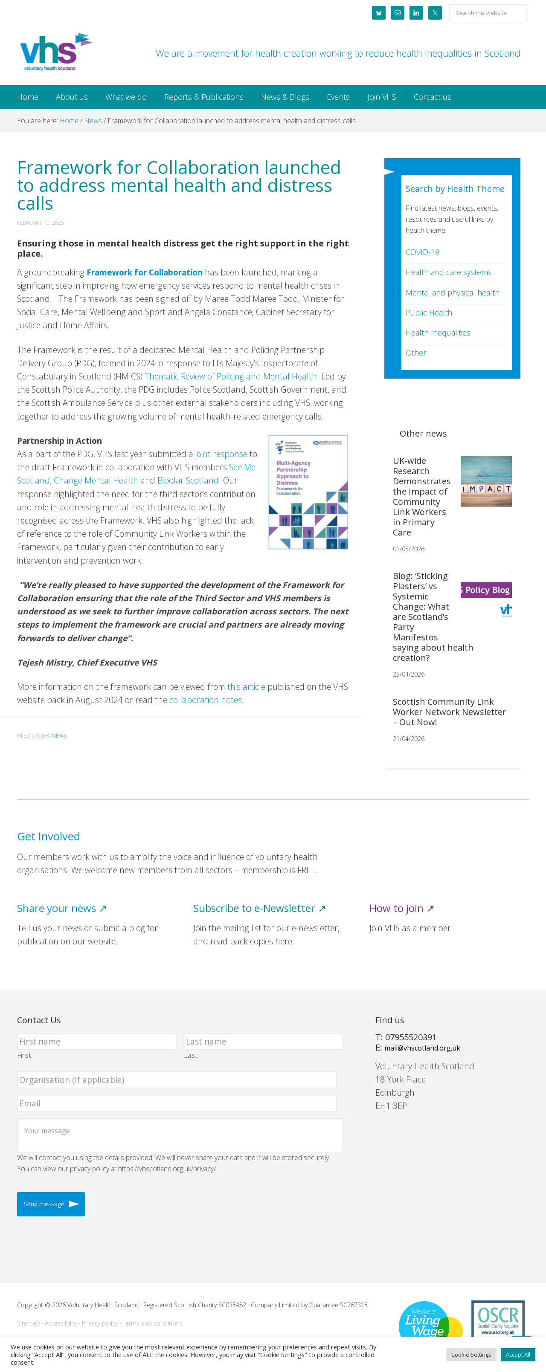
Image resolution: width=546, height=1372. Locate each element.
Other (416, 352)
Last (191, 1055)
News (59, 735)
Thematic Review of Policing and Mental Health (229, 376)
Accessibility (61, 1323)
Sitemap (28, 1323)
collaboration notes (205, 700)
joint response (221, 454)
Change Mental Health (96, 480)
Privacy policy (100, 1323)
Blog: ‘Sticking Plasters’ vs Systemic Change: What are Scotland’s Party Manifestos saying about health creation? (433, 616)
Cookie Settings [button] (471, 1354)
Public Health (429, 312)
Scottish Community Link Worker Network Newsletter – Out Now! (449, 712)
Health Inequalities (438, 332)
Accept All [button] (518, 1354)
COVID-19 (422, 252)
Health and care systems (449, 272)
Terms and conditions (152, 1323)
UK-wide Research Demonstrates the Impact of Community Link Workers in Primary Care (422, 496)
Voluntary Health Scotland (55, 52)
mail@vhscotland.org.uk (422, 1048)
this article (246, 686)
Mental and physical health (453, 292)
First (24, 1055)
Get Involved (48, 836)
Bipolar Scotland (188, 480)
